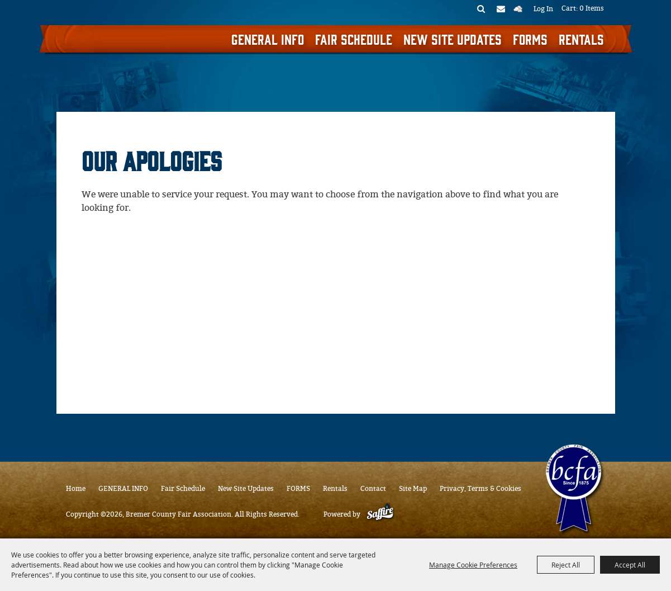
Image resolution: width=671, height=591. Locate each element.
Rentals (581, 38)
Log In (543, 9)
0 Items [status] (591, 8)
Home (75, 489)
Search (481, 8)
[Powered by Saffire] (380, 514)
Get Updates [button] (501, 8)
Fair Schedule (353, 38)
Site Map (413, 489)
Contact (373, 489)
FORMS (530, 38)
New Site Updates (452, 38)
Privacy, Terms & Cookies (480, 489)
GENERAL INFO (267, 38)
